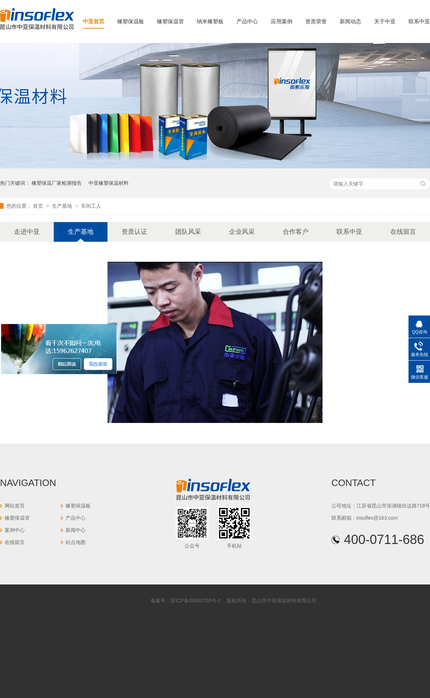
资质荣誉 (316, 21)
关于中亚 (385, 21)
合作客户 (296, 231)
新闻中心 (76, 530)
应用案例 (281, 21)
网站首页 (15, 506)
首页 (38, 206)
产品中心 (247, 21)
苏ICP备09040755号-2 (196, 600)
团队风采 (188, 231)
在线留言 (403, 231)
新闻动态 (350, 21)
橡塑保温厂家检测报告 (57, 183)
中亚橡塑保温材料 (109, 183)
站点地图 (76, 542)
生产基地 (62, 206)
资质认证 (134, 231)
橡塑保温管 (170, 21)
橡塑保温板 (130, 21)
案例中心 (15, 530)
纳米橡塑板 (210, 21)
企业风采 (242, 231)
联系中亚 (419, 21)
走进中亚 (27, 231)
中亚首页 (93, 21)
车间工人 (91, 206)
